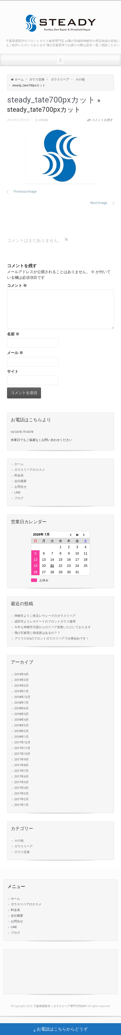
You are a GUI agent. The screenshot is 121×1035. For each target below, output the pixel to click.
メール (15, 353)
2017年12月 (22, 742)
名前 (13, 334)
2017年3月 (21, 793)
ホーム (19, 79)
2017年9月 (21, 759)
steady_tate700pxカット (51, 99)
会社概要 (20, 481)
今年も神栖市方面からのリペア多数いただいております (52, 627)
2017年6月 (21, 776)
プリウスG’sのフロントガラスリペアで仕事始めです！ (51, 638)
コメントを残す (102, 120)
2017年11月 (22, 748)
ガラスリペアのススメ (29, 469)
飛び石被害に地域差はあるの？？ (37, 633)
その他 (80, 79)
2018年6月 (21, 708)
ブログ (19, 498)
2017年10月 (22, 753)
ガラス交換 (36, 79)
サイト (12, 371)
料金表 (19, 475)
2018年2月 (21, 731)
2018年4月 (21, 719)
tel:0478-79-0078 (22, 432)
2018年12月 (22, 697)
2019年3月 (21, 680)
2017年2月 (21, 799)
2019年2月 (21, 685)
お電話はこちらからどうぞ (61, 1029)
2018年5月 (21, 714)
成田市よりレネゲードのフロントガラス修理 (45, 621)
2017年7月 (21, 771)
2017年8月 (21, 765)
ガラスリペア (60, 79)
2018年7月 (21, 702)
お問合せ (20, 487)
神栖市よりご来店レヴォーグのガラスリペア (45, 615)
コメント (17, 285)
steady (43, 120)
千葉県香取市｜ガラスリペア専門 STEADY (60, 1006)
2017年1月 (21, 805)
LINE (17, 492)
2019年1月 (21, 691)
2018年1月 (21, 736)
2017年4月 (21, 788)
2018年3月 (21, 725)
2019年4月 (21, 674)
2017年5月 (21, 782)
